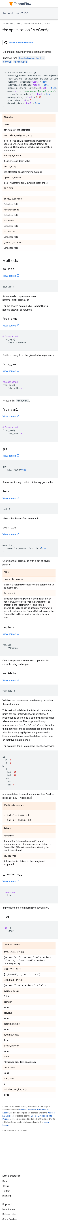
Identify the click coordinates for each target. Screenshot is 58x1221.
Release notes (9, 1214)
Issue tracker (8, 1209)
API (18, 23)
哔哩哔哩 (6, 1196)
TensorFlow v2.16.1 (15, 13)
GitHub (5, 1186)
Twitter (6, 1191)
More (47, 23)
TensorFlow (7, 23)
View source (9, 275)
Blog (4, 1181)
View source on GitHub (18, 42)
